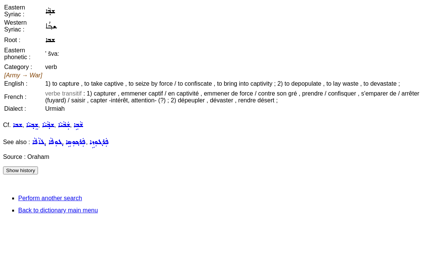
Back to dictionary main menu (58, 210)
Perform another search (50, 198)
